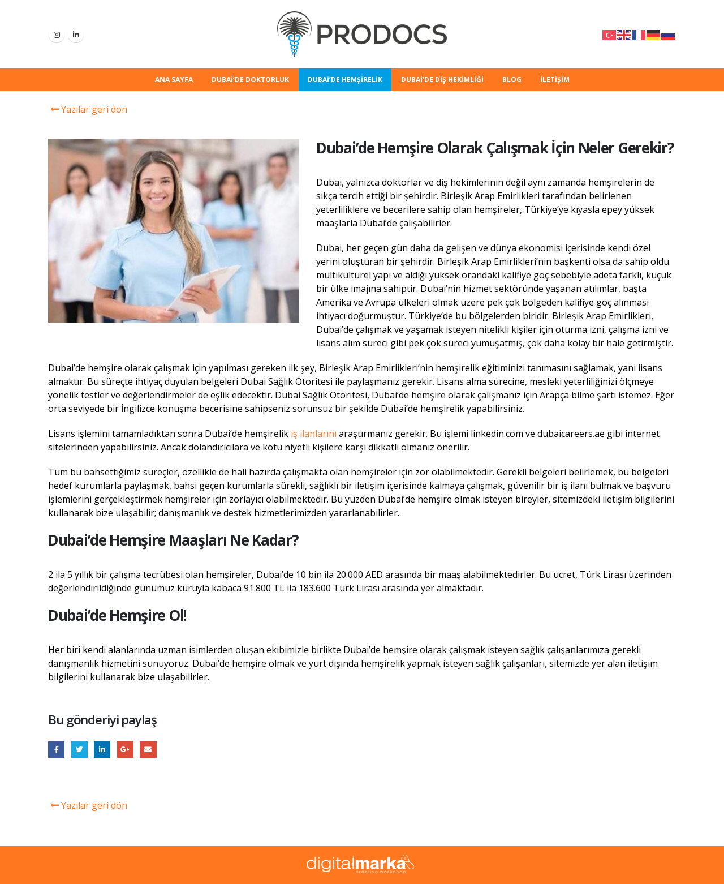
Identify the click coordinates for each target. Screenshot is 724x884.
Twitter (79, 749)
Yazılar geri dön (87, 109)
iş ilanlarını (314, 433)
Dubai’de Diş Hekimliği (442, 79)
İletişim (555, 79)
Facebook (56, 749)
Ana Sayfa (174, 79)
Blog (512, 79)
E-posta (148, 749)
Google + (125, 749)
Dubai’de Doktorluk (250, 79)
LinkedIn (102, 749)
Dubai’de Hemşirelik (345, 79)
